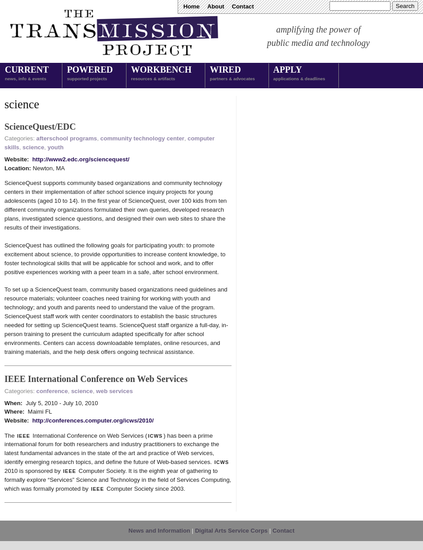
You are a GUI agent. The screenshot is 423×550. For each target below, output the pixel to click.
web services (114, 391)
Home (191, 6)
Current (27, 74)
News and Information (160, 530)
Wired (232, 74)
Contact (243, 6)
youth (56, 147)
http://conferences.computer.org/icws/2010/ (93, 420)
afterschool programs (67, 138)
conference (52, 391)
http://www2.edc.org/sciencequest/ (80, 159)
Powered (90, 74)
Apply (299, 74)
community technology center (142, 138)
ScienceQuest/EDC (40, 126)
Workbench (161, 74)
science (34, 147)
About (215, 6)
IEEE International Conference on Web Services (95, 379)
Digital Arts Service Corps (231, 530)
